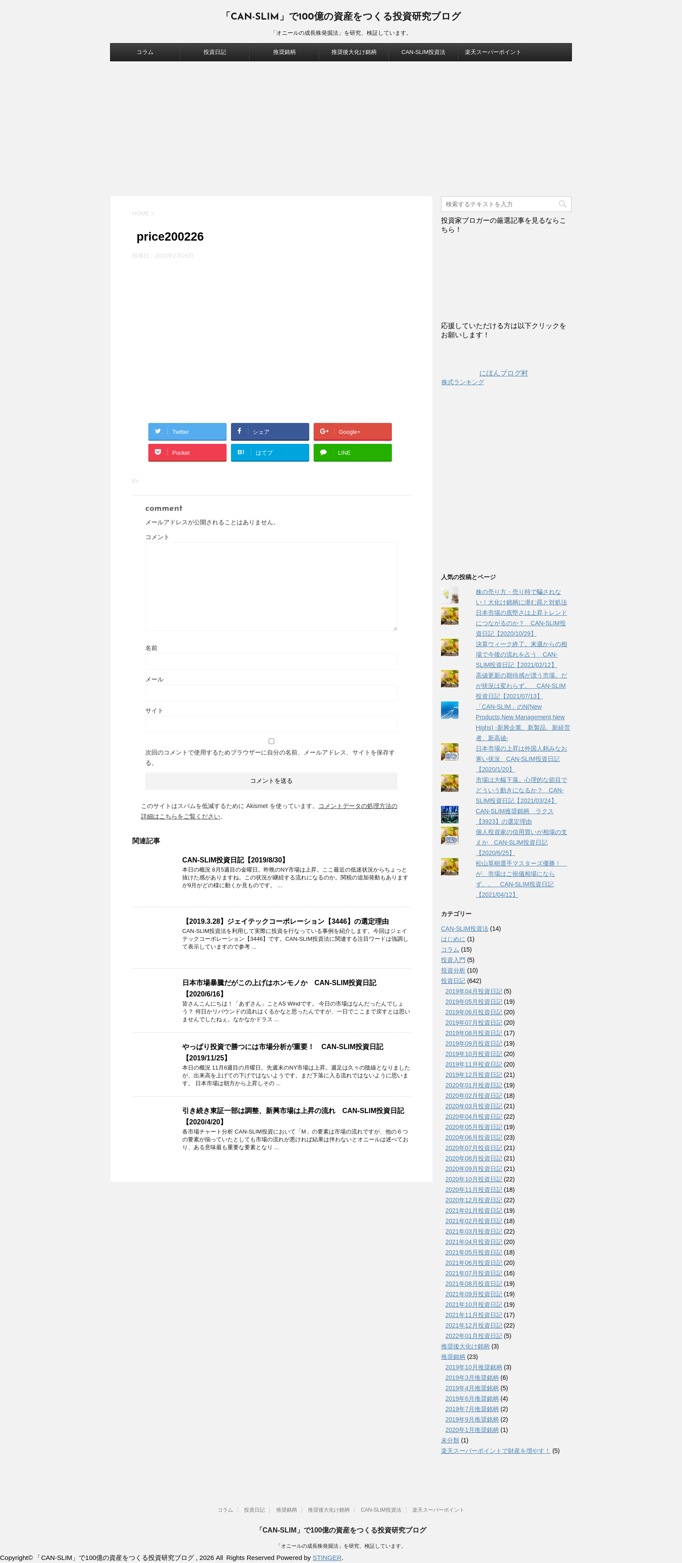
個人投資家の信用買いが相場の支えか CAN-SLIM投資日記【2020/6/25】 (521, 842)
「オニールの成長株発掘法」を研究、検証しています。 (341, 1546)
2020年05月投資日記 (473, 1127)
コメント (157, 536)
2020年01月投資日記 (473, 1085)
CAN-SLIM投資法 (423, 52)
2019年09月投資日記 (473, 1043)
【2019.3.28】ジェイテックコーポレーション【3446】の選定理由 (285, 921)
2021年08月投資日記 (473, 1283)
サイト (154, 710)
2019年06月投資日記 (473, 1012)
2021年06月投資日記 (473, 1262)
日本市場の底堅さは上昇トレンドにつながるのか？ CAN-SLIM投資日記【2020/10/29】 (521, 623)
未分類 (450, 1440)
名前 (151, 647)
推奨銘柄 (284, 52)
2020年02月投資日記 (473, 1095)
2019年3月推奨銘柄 (472, 1377)
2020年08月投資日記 (473, 1158)
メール (154, 679)
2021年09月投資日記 (473, 1294)
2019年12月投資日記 (473, 1074)
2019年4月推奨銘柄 (472, 1388)
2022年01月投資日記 (473, 1335)
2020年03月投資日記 (473, 1106)
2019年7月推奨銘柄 (472, 1408)
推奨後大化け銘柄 (354, 52)
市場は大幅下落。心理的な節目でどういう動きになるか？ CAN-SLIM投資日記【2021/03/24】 (521, 790)
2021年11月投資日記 (473, 1314)
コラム (145, 52)
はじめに (453, 939)
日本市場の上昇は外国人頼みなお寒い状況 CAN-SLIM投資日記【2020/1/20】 (521, 759)
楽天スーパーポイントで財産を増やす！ (496, 1450)
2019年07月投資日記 (473, 1022)
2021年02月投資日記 (473, 1221)
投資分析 (453, 970)
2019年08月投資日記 (473, 1033)
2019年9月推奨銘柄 (472, 1419)
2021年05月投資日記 (473, 1252)
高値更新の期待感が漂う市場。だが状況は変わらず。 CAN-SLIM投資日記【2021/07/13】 (521, 686)
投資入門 (453, 959)
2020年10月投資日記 (473, 1179)
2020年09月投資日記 (473, 1168)
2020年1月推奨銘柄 (472, 1429)
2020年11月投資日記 (473, 1189)
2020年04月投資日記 (473, 1116)
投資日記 (215, 52)
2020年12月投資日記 (473, 1200)
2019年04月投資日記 (473, 991)
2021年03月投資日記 (473, 1231)
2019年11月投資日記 (473, 1064)
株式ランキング (462, 382)
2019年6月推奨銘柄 (472, 1398)
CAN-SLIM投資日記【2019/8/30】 (235, 860)
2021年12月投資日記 (473, 1325)
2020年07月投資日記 (473, 1147)
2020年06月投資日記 (473, 1137)
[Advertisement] (341, 127)
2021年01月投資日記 (473, 1210)
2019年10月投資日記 (473, 1053)
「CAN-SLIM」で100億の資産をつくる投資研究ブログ (341, 17)
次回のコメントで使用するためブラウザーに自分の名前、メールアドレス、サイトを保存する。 (270, 757)
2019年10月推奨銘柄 (473, 1367)
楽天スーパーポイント (493, 52)
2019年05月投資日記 (473, 1001)
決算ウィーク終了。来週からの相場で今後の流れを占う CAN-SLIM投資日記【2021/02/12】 (521, 654)
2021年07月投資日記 (473, 1273)
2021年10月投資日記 (473, 1304)
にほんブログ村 (484, 373)
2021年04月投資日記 (473, 1241)
